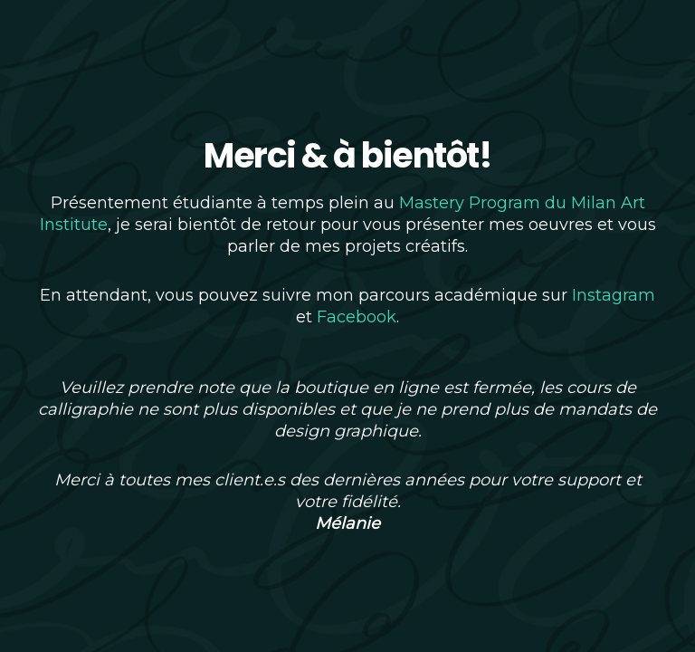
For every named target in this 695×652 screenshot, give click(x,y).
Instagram (613, 295)
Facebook (356, 317)
